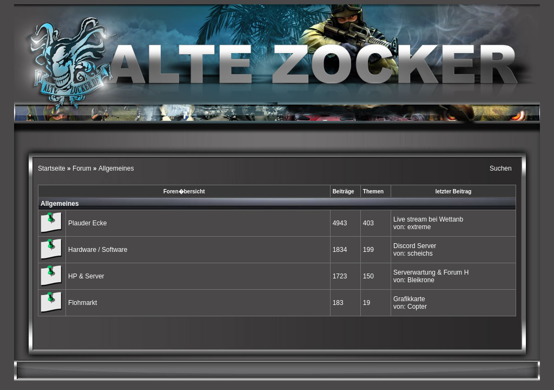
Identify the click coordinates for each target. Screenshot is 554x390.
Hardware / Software (97, 249)
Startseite (52, 168)
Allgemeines (60, 203)
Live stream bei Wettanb (428, 219)
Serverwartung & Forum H (431, 272)
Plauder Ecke (87, 223)
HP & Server (86, 276)
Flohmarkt (82, 303)
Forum (81, 168)
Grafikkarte (409, 299)
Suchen (501, 168)
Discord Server (414, 246)
